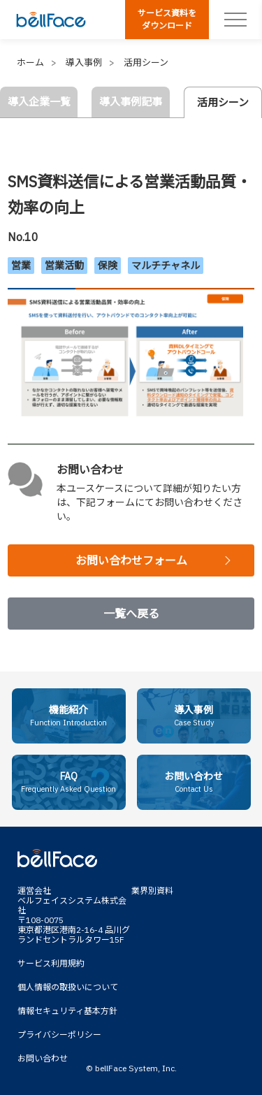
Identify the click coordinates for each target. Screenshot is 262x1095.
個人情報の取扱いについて (67, 987)
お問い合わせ (42, 1058)
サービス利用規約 (51, 963)
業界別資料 (152, 890)
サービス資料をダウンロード (167, 19)
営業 (21, 265)
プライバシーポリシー (59, 1034)
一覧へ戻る (131, 614)
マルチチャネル (165, 265)
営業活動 (64, 265)
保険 (107, 265)
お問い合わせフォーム (131, 560)
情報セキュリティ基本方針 (67, 1011)
